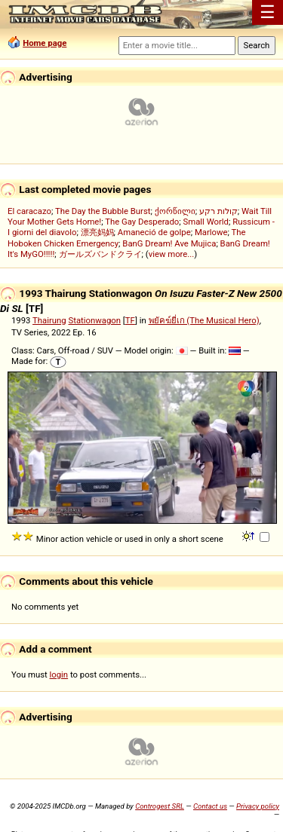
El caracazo (29, 211)
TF (130, 320)
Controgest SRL (159, 806)
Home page (44, 43)
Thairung (49, 320)
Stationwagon (95, 320)
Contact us (210, 806)
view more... (172, 254)
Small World (206, 221)
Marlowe (211, 232)
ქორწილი (175, 211)
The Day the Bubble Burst (103, 211)
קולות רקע (218, 211)
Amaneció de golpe (154, 232)
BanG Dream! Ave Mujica (169, 243)
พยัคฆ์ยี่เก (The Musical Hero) (204, 320)
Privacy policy (257, 806)
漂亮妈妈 (97, 232)
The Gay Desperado (142, 221)
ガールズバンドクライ (100, 254)
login (59, 674)
